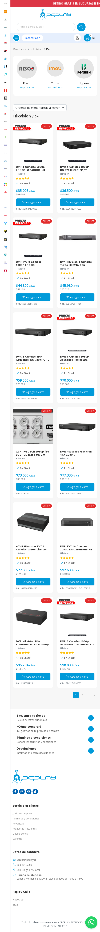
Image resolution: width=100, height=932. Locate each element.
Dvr (48, 49)
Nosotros (18, 899)
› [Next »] (94, 695)
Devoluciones (20, 833)
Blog (15, 904)
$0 (89, 37)
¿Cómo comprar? (22, 813)
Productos (20, 49)
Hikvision (36, 49)
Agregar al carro (33, 202)
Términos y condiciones (26, 818)
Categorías (31, 38)
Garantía (17, 838)
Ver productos (27, 87)
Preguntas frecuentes (25, 828)
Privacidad (18, 823)
